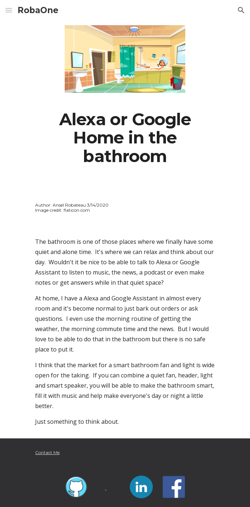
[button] (9, 10)
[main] (124, 137)
